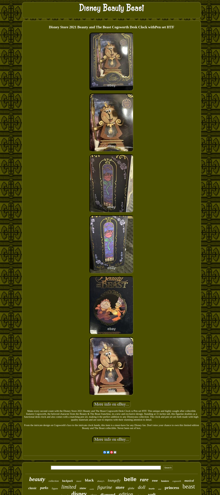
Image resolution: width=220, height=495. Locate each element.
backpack (67, 480)
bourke (152, 488)
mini (159, 489)
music (78, 481)
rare (144, 479)
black (89, 480)
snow (83, 488)
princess (172, 487)
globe (131, 488)
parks (44, 488)
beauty (37, 479)
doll (141, 487)
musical (189, 480)
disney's (100, 481)
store (120, 487)
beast (189, 486)
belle (130, 479)
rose (155, 480)
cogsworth (176, 481)
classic (32, 488)
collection (54, 481)
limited (68, 487)
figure (55, 488)
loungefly (114, 480)
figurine (104, 487)
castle (92, 489)
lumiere (165, 481)
